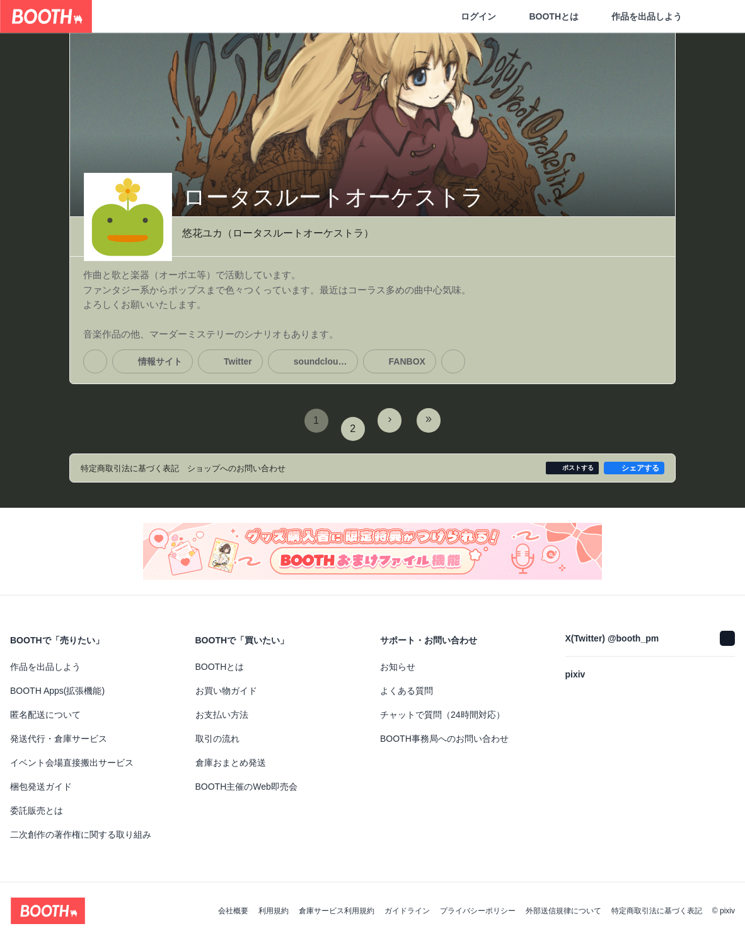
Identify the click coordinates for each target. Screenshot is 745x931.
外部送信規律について (563, 902)
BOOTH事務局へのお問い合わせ (444, 730)
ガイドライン (407, 902)
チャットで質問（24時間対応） (442, 706)
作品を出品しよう (646, 16)
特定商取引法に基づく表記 (656, 902)
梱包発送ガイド (41, 778)
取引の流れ (217, 730)
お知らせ (397, 658)
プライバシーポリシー (478, 902)
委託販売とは (36, 802)
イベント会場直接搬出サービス (72, 754)
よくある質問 (406, 682)
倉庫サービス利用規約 (336, 902)
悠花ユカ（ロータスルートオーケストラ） (278, 233)
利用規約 (273, 902)
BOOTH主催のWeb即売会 (246, 778)
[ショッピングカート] (714, 16)
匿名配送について (45, 706)
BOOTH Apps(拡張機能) (57, 682)
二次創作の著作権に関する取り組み (80, 826)
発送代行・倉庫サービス (58, 730)
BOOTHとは (554, 16)
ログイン (478, 16)
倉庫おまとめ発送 (230, 754)
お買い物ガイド (226, 682)
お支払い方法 (221, 706)
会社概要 (233, 902)
